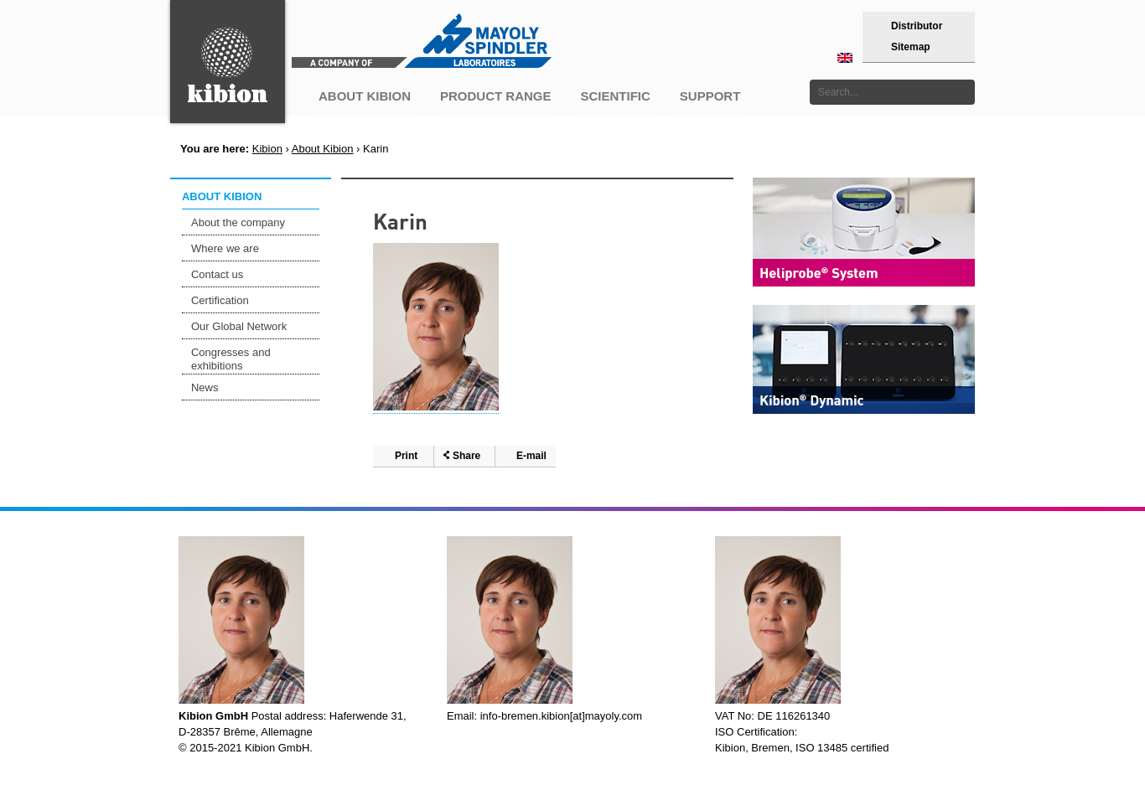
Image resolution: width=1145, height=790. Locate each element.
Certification (220, 300)
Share (466, 456)
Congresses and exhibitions (231, 359)
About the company (238, 222)
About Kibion (323, 148)
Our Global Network (239, 326)
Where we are (225, 248)
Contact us (217, 274)
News (205, 387)
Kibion (267, 148)
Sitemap (910, 47)
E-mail (531, 456)
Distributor (916, 26)
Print (406, 456)
